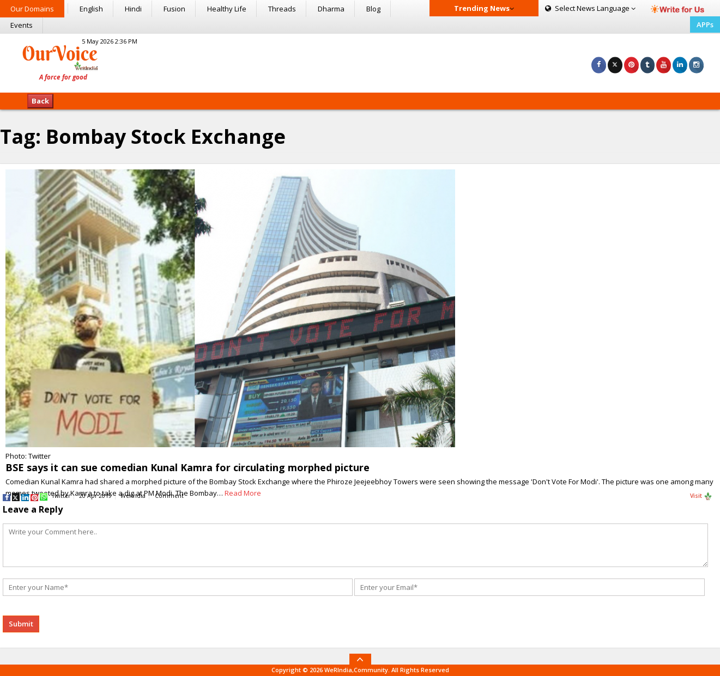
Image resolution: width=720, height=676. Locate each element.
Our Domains (32, 9)
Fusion (174, 9)
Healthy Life (226, 9)
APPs (705, 24)
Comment (169, 496)
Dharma (331, 9)
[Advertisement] (359, 61)
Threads (282, 9)
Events (21, 25)
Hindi (133, 9)
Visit (701, 496)
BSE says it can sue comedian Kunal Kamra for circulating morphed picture (187, 467)
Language (590, 8)
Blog (373, 9)
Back (40, 101)
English (91, 9)
